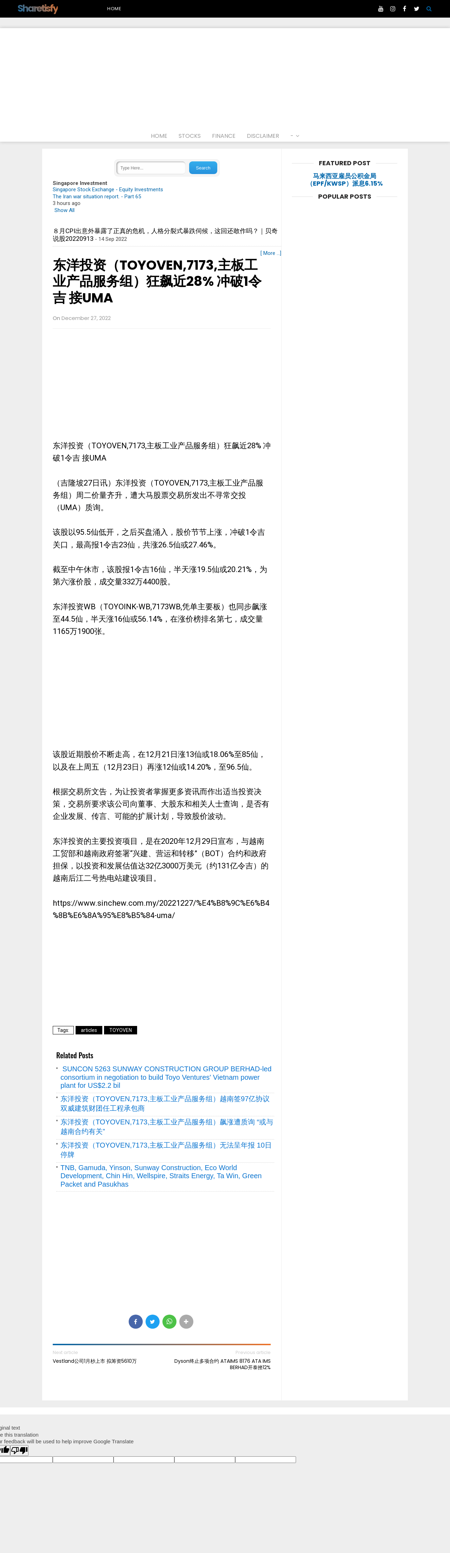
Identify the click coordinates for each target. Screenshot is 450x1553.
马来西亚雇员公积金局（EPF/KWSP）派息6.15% (345, 180)
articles (89, 1030)
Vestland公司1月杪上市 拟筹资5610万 (95, 1361)
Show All (64, 210)
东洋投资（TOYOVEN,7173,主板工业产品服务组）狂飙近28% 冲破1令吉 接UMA (157, 281)
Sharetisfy (38, 8)
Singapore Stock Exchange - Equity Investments (108, 189)
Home (114, 8)
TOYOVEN (120, 1030)
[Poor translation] (19, 1450)
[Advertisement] (225, 77)
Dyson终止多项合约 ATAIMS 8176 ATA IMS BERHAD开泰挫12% (222, 1364)
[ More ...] (271, 253)
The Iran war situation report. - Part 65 (97, 196)
